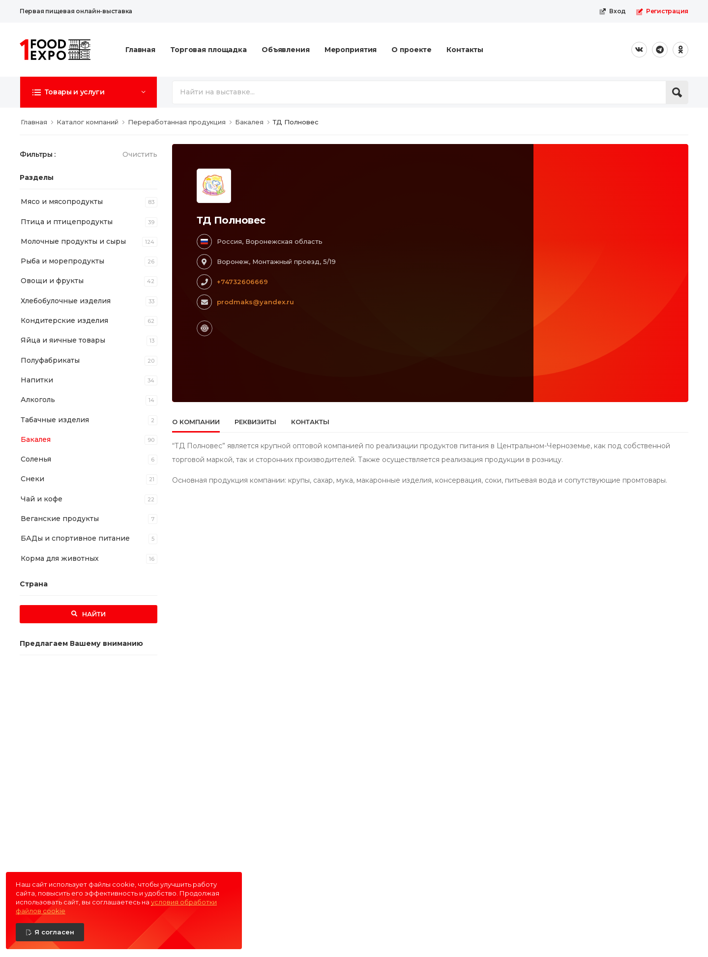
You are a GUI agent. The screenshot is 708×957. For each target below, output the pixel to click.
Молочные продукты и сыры (73, 241)
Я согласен (54, 932)
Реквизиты (255, 422)
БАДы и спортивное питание (75, 538)
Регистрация (662, 11)
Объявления (286, 49)
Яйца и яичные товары (63, 340)
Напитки (37, 380)
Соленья (36, 459)
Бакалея (36, 439)
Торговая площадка (208, 49)
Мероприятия (350, 49)
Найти (93, 614)
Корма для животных (60, 558)
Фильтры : (38, 154)
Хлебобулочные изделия (66, 300)
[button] (88, 92)
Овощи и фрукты (52, 280)
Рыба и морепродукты (62, 261)
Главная (140, 49)
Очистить (139, 154)
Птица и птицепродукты (67, 221)
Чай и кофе (41, 498)
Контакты (464, 49)
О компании (196, 422)
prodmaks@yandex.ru (255, 302)
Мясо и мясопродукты (62, 201)
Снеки (32, 478)
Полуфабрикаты (50, 360)
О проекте (411, 49)
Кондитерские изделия (64, 320)
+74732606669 (242, 282)
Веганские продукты (60, 518)
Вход (612, 11)
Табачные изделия (55, 419)
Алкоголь (38, 399)
